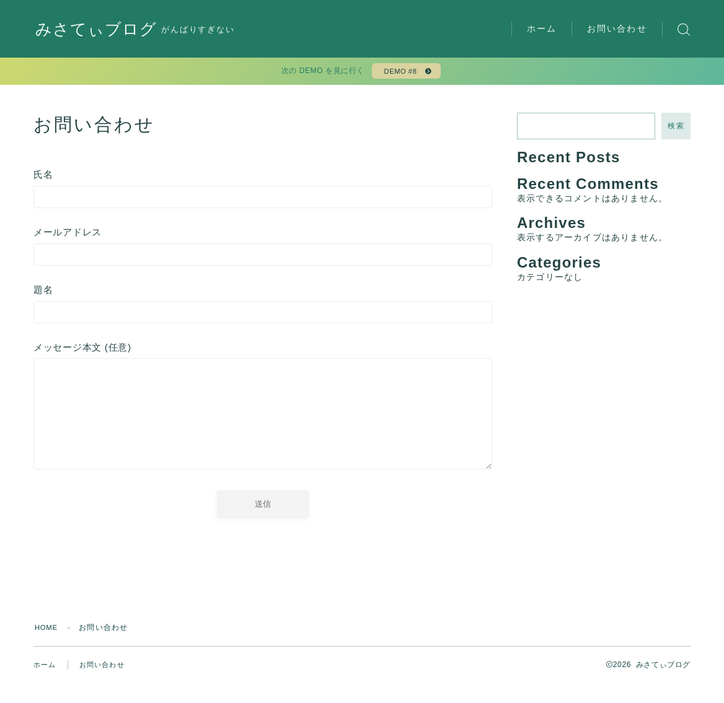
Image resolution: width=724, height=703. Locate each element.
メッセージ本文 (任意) (262, 422)
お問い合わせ (617, 28)
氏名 (262, 193)
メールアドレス (262, 252)
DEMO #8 (399, 73)
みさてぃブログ (100, 29)
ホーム (542, 28)
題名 (262, 310)
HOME (47, 647)
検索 (676, 129)
